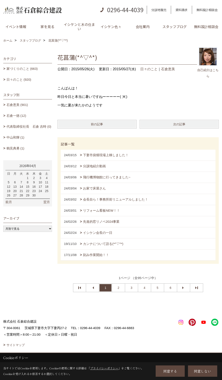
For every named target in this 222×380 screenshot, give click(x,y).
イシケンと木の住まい (79, 26)
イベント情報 (15, 26)
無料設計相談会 (207, 10)
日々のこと (149, 69)
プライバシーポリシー (104, 368)
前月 (8, 202)
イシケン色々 (111, 26)
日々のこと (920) (19, 79)
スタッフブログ (174, 26)
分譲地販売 (158, 10)
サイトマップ (16, 345)
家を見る (47, 26)
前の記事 (97, 124)
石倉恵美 (168, 69)
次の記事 (179, 124)
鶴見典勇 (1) (15, 148)
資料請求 (181, 10)
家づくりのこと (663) (22, 68)
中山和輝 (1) (15, 137)
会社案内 (143, 26)
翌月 (46, 202)
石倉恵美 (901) (17, 105)
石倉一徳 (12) (16, 115)
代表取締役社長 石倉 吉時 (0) (29, 126)
